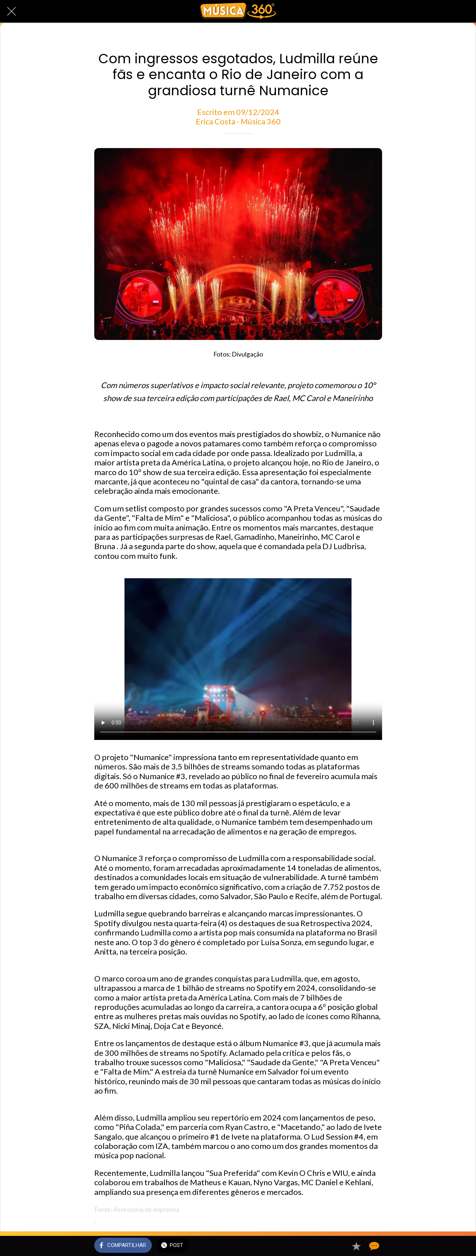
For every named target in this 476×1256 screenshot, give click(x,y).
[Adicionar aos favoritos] (356, 1246)
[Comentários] (373, 1246)
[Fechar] (11, 11)
